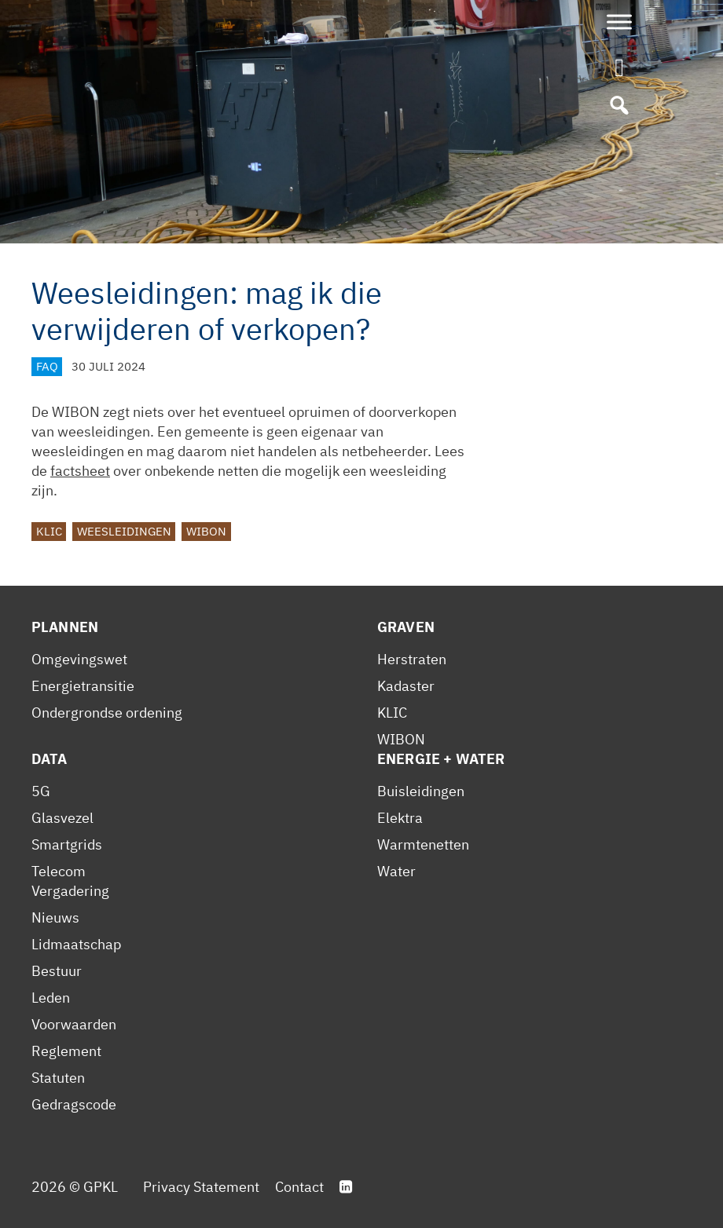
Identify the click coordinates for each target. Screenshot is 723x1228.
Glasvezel (62, 818)
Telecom (58, 871)
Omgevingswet (79, 659)
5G (40, 791)
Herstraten (411, 659)
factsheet (80, 471)
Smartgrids (66, 844)
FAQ (47, 366)
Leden (50, 998)
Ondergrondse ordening (106, 713)
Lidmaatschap (76, 944)
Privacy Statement (201, 1187)
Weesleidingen (124, 531)
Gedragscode (73, 1104)
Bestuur (56, 971)
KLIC (49, 531)
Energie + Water (441, 759)
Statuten (58, 1078)
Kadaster (406, 686)
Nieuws (55, 917)
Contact (299, 1187)
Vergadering (70, 891)
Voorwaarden (73, 1024)
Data (49, 759)
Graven (406, 627)
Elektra (400, 818)
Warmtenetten (423, 844)
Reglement (66, 1051)
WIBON (206, 531)
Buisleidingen (420, 791)
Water (396, 871)
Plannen (64, 627)
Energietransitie (82, 686)
